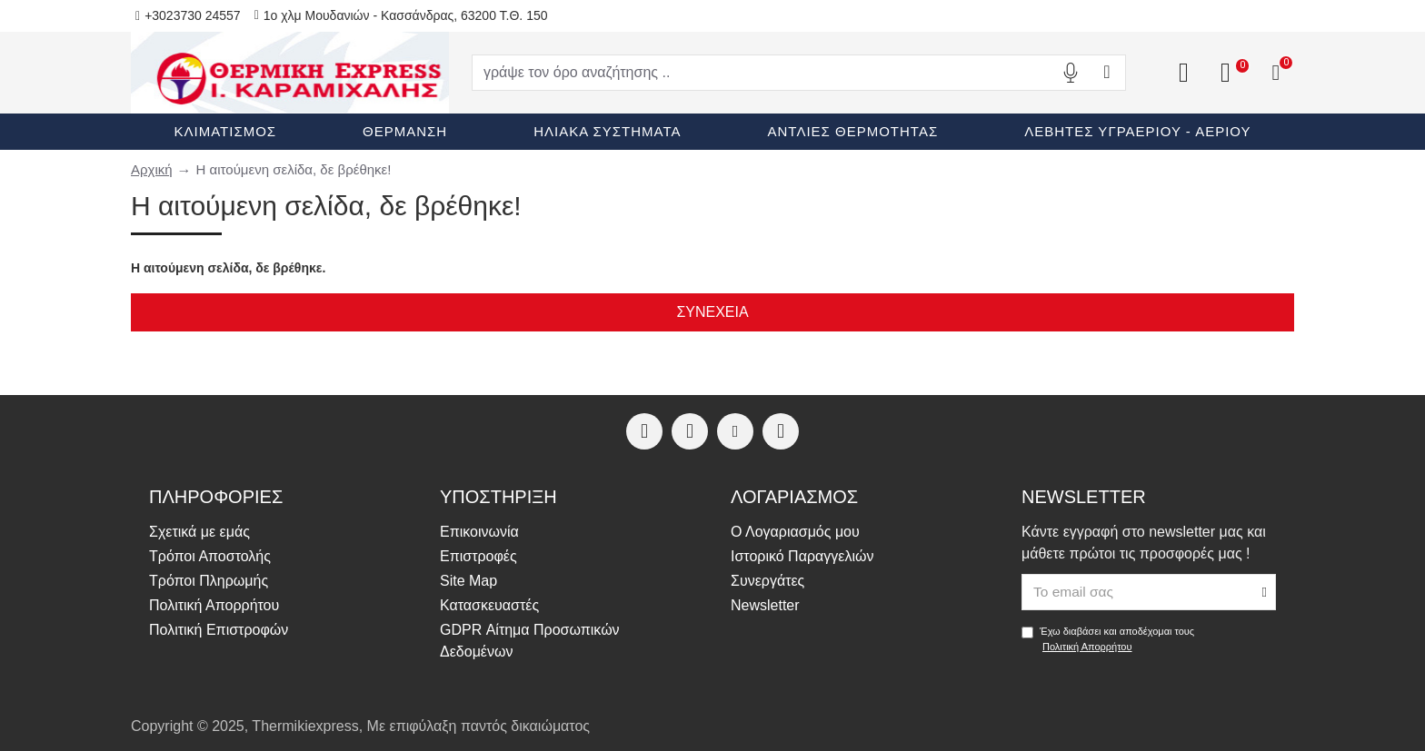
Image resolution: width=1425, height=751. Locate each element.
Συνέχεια (712, 312)
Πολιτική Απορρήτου (1087, 646)
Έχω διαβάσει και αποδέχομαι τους (1107, 640)
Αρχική (152, 169)
